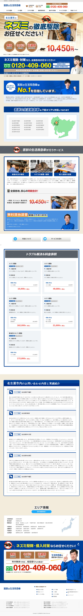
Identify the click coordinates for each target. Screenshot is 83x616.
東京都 (17, 522)
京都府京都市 (19, 528)
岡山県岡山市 (19, 530)
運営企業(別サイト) (72, 589)
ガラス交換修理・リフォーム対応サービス (21, 605)
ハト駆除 (19, 11)
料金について (73, 11)
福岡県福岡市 (27, 532)
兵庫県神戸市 (40, 528)
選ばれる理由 (52, 11)
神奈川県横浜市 (40, 522)
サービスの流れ (63, 11)
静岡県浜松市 (34, 526)
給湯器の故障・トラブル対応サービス (58, 605)
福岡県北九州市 (19, 532)
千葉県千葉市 (33, 522)
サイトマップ (70, 595)
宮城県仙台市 (19, 520)
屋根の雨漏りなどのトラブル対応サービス (59, 607)
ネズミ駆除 (9, 11)
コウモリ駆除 (30, 11)
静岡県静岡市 (26, 526)
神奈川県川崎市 (49, 522)
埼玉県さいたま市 (24, 522)
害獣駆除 (55, 596)
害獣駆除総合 (41, 11)
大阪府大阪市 (26, 528)
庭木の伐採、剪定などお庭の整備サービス (21, 607)
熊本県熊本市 (35, 532)
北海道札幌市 (19, 518)
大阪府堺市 (33, 528)
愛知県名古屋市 (41, 526)
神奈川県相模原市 (20, 524)
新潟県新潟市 (19, 526)
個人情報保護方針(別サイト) (73, 592)
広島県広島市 (26, 530)
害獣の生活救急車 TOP (41, 586)
